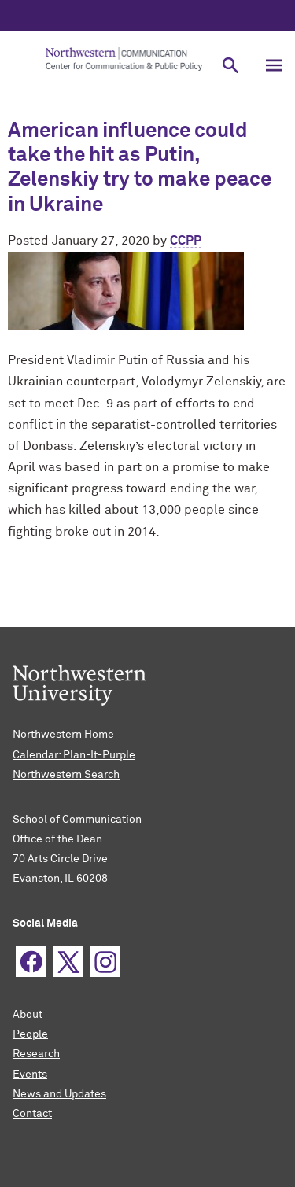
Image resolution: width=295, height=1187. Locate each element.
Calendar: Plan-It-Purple (74, 755)
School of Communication (77, 819)
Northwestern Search (66, 774)
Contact (32, 1113)
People (30, 1034)
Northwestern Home (63, 734)
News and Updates (59, 1094)
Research (36, 1054)
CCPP (185, 240)
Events (30, 1074)
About (27, 1014)
